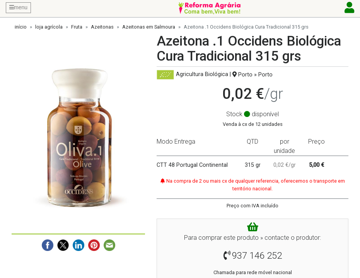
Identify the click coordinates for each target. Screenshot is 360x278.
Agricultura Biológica (202, 74)
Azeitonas (102, 27)
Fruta (76, 27)
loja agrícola (49, 27)
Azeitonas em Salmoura (148, 27)
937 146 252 (257, 255)
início (21, 27)
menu (18, 7)
